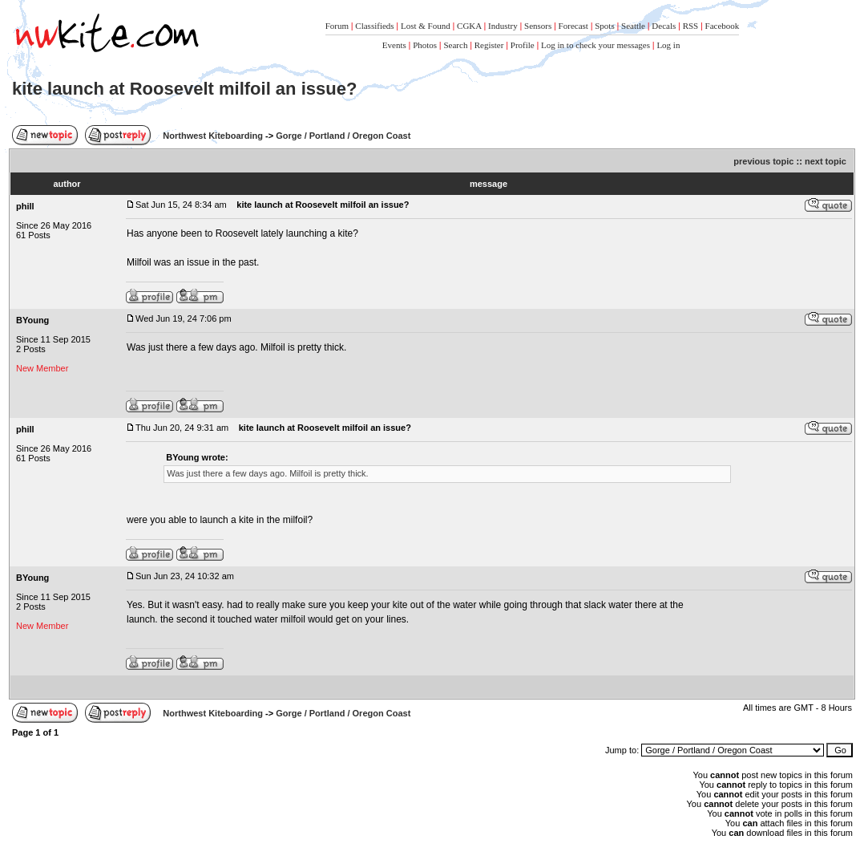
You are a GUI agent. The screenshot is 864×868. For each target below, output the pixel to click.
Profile (523, 45)
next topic (825, 161)
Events (394, 45)
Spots (604, 25)
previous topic (763, 161)
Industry (503, 25)
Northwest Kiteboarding (213, 135)
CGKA (469, 25)
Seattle (633, 25)
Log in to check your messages (595, 45)
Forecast (573, 25)
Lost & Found (425, 25)
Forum (337, 25)
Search (455, 45)
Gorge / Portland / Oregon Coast (343, 135)
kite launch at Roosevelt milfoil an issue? (184, 89)
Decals (664, 25)
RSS (691, 25)
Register (489, 45)
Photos (425, 45)
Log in (668, 45)
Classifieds (374, 25)
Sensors (537, 25)
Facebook (722, 25)
